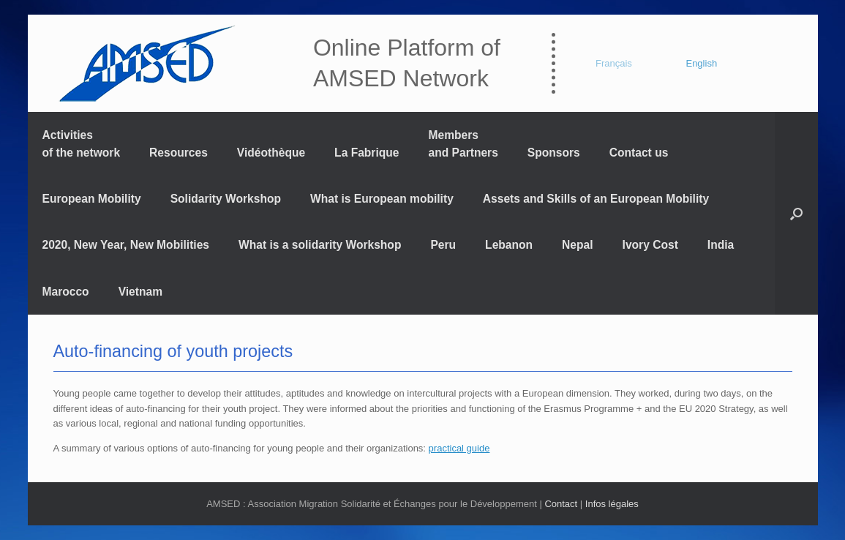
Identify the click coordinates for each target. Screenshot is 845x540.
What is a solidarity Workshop (320, 245)
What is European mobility (382, 198)
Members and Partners (463, 143)
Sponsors (553, 152)
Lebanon (509, 245)
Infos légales (612, 503)
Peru (443, 245)
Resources (178, 152)
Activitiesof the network (81, 143)
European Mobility (91, 198)
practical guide (459, 448)
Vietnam (140, 291)
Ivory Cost (650, 245)
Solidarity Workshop (225, 198)
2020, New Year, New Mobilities (126, 245)
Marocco (65, 291)
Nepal (577, 245)
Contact (560, 503)
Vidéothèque (271, 152)
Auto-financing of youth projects (173, 351)
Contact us (639, 152)
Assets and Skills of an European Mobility (596, 198)
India (720, 245)
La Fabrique (366, 152)
